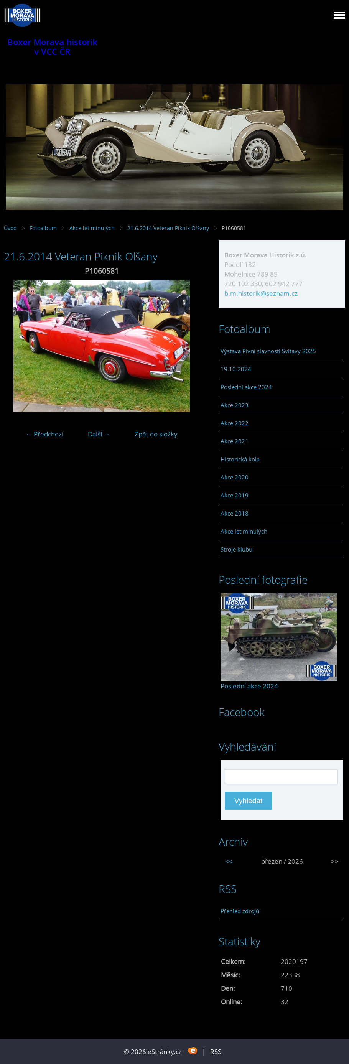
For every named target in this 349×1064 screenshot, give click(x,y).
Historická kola (240, 459)
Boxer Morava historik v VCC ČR (52, 47)
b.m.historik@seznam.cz (261, 293)
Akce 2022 (235, 423)
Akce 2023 (235, 405)
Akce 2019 (235, 495)
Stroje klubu (236, 549)
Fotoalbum (43, 228)
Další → (99, 434)
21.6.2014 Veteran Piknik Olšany (169, 228)
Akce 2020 (235, 477)
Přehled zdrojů (240, 911)
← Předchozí (44, 434)
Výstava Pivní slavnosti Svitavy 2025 (268, 351)
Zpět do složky (156, 434)
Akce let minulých (92, 228)
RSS (215, 1051)
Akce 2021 (235, 441)
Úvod (10, 228)
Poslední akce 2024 (246, 387)
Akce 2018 (235, 513)
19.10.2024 (236, 369)
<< (229, 861)
